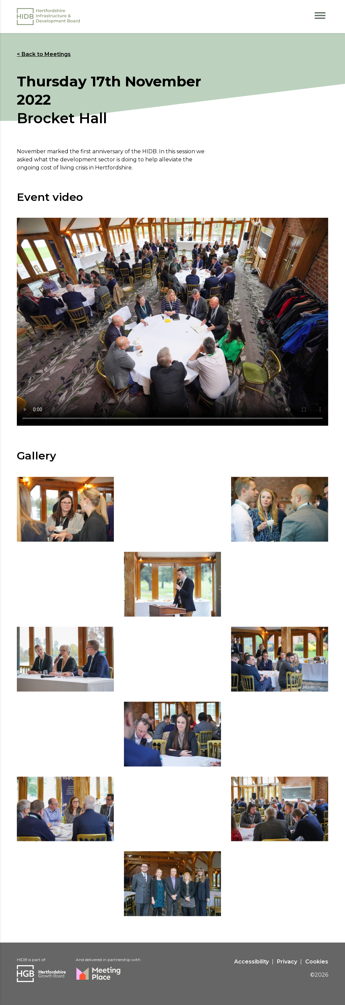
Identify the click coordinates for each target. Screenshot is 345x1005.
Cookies (316, 961)
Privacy (287, 961)
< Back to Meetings (44, 54)
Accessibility (251, 961)
